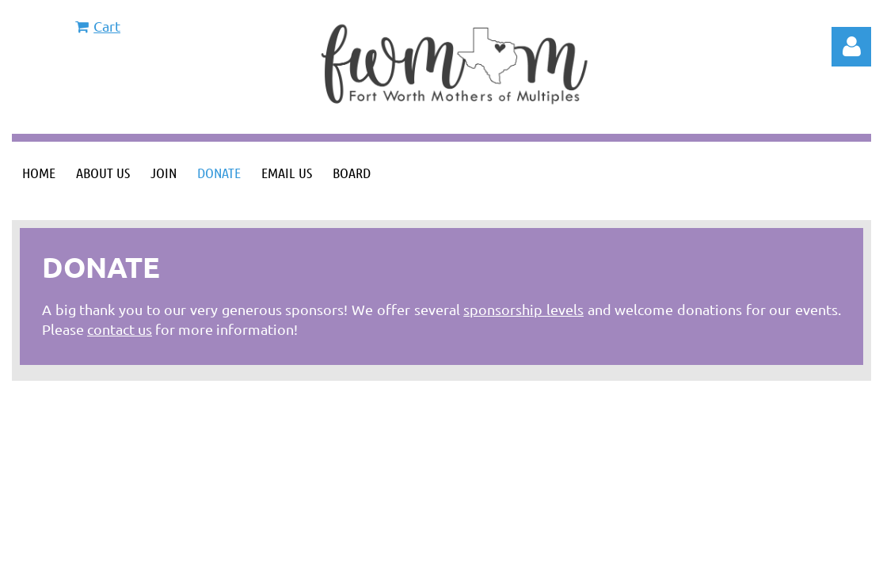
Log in (851, 46)
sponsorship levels (523, 309)
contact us (119, 329)
